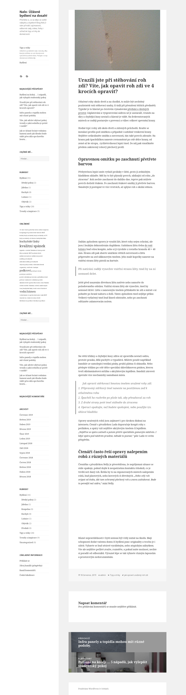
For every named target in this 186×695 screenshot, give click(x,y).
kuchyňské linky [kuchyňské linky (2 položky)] (30, 241)
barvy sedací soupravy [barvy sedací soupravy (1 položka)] (42, 230)
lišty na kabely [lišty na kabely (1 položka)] (24, 253)
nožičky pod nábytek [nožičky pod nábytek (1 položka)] (26, 259)
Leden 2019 (25, 438)
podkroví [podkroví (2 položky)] (25, 270)
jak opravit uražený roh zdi (136, 575)
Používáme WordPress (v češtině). (93, 688)
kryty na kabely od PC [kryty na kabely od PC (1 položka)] (40, 235)
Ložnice (24, 197)
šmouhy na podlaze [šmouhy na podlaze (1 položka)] (39, 301)
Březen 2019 (25, 429)
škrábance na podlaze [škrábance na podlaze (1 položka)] (26, 301)
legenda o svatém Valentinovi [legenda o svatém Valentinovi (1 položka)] (28, 250)
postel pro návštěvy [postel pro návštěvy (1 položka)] (26, 274)
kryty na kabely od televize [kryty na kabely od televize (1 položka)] (28, 238)
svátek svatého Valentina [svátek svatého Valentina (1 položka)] (27, 285)
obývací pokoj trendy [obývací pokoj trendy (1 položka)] (26, 264)
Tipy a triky (34, 52)
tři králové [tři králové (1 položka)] (43, 288)
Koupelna (25, 509)
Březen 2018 (25, 476)
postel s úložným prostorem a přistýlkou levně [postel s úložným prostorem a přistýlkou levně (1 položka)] (34, 277)
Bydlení (23, 62)
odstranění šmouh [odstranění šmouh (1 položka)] (38, 264)
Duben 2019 (25, 424)
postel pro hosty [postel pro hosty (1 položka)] (36, 271)
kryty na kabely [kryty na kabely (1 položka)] (29, 235)
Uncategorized (26, 542)
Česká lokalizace (27, 575)
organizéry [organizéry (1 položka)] (23, 267)
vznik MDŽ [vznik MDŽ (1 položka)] (43, 295)
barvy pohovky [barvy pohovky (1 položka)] (29, 230)
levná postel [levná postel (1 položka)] (41, 250)
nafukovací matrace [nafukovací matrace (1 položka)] (25, 256)
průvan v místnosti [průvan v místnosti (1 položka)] (25, 280)
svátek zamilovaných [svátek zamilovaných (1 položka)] (41, 285)
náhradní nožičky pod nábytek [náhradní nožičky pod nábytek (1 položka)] (29, 261)
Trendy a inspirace (28, 211)
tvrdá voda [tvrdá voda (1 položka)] (36, 288)
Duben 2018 (25, 471)
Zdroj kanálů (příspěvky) (31, 565)
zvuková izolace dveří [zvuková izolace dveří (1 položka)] (33, 298)
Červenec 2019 (26, 414)
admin (103, 575)
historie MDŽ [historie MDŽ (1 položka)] (41, 232)
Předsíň (24, 528)
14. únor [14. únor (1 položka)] (22, 230)
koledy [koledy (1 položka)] (22, 235)
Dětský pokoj (27, 182)
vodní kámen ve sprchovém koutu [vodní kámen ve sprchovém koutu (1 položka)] (30, 295)
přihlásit (131, 606)
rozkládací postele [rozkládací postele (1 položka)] (37, 280)
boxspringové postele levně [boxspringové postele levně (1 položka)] (28, 232)
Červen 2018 (25, 462)
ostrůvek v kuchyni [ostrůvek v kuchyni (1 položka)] (32, 267)
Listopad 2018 (26, 443)
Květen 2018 (25, 467)
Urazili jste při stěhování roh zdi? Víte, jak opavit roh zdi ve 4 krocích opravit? (34, 105)
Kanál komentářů (27, 570)
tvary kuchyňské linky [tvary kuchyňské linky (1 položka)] (26, 288)
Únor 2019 (24, 433)
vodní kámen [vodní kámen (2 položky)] (28, 291)
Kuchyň (24, 192)
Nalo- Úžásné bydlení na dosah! (33, 13)
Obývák (24, 201)
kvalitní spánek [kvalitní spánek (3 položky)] (32, 245)
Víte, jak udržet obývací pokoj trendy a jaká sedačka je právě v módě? (33, 123)
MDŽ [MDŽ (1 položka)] (30, 253)
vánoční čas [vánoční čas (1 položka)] (23, 298)
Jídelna (24, 187)
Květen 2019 (25, 419)
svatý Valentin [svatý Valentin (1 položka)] (44, 282)
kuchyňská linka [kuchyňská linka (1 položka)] (41, 238)
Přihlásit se (25, 560)
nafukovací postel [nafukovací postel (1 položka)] (37, 256)
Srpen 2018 (25, 452)
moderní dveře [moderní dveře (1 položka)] (36, 253)
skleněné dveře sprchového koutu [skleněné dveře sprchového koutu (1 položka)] (30, 282)
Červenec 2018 (26, 457)
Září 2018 (24, 448)
